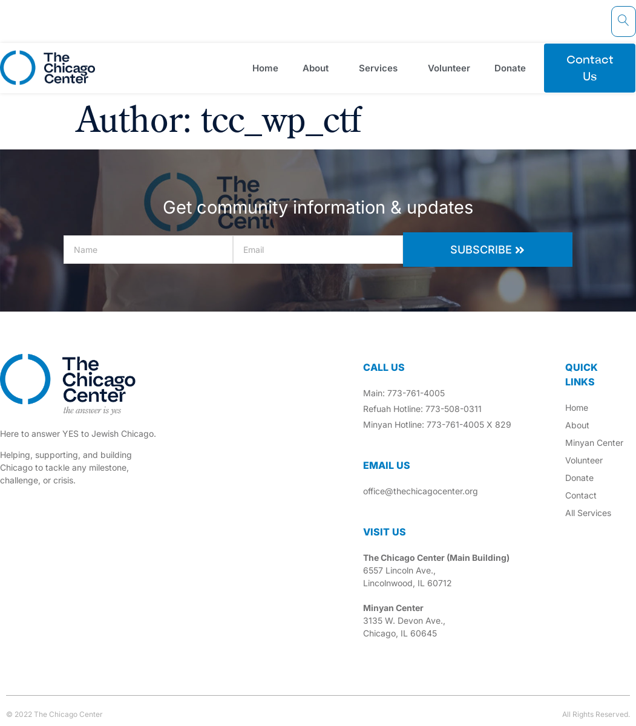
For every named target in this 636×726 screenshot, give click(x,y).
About (319, 68)
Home (265, 68)
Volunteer (449, 68)
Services (381, 68)
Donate (513, 68)
